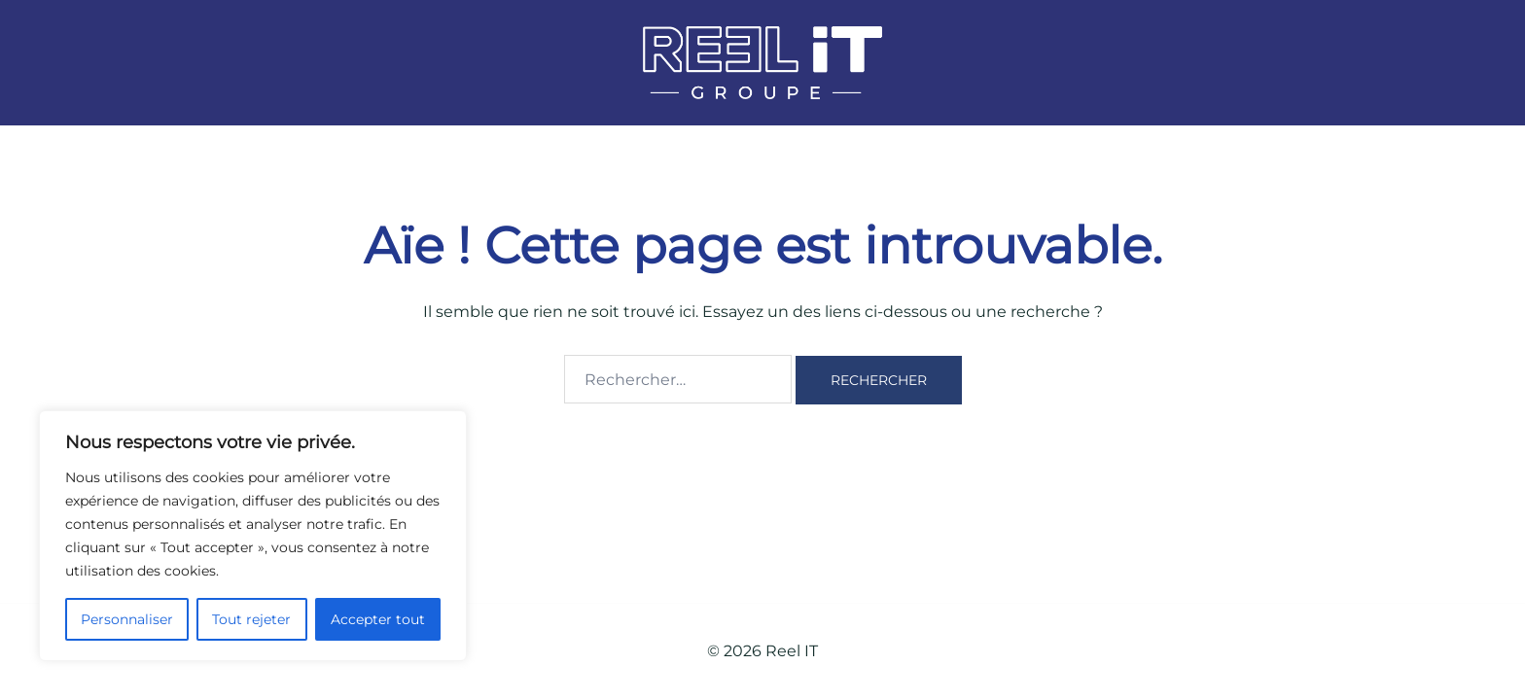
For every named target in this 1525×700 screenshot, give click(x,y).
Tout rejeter (251, 619)
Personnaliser (127, 619)
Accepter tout (378, 619)
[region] (253, 535)
